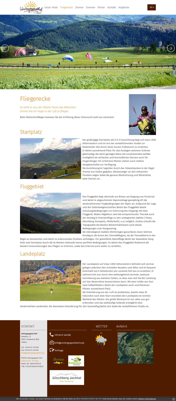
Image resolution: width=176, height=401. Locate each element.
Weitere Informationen (147, 399)
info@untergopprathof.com (32, 353)
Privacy (35, 361)
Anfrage (56, 350)
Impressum (26, 361)
